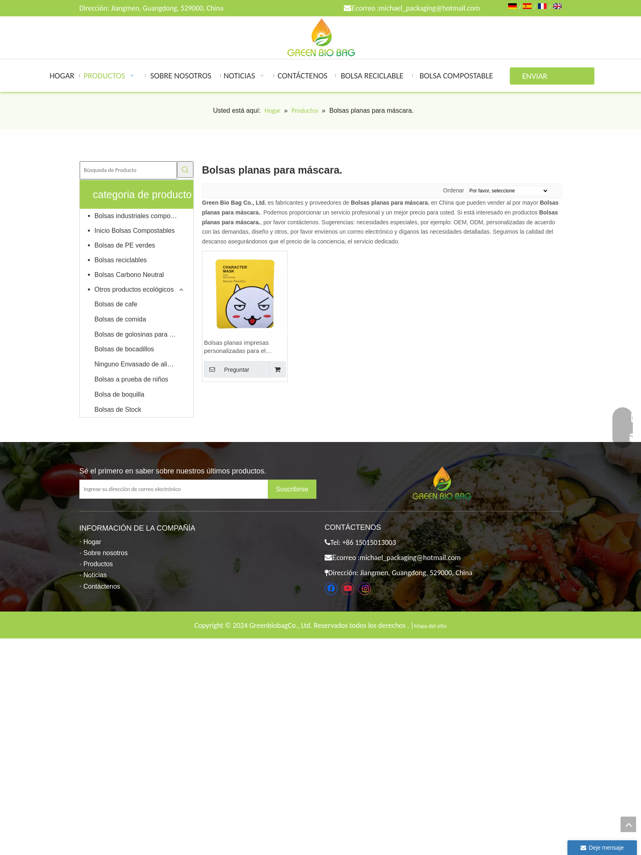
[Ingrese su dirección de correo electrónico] (180, 489)
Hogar (92, 541)
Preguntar (226, 369)
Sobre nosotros (105, 552)
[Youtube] (347, 588)
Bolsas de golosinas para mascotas (139, 334)
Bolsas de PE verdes (124, 245)
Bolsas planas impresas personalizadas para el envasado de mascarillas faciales (237, 347)
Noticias (95, 574)
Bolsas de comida (120, 319)
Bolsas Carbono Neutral (129, 274)
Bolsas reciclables (120, 260)
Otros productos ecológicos (134, 289)
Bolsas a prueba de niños (131, 379)
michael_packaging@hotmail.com (429, 8)
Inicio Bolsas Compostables (134, 230)
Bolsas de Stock (117, 409)
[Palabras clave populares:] (185, 169)
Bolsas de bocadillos (124, 349)
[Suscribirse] (292, 489)
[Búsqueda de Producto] (128, 170)
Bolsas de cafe (115, 304)
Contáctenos (101, 586)
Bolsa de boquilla (119, 394)
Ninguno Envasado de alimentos (139, 364)
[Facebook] (331, 588)
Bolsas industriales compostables (139, 215)
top (628, 824)
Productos (98, 563)
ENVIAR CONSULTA (539, 78)
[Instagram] (364, 588)
